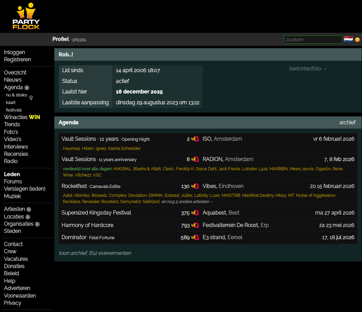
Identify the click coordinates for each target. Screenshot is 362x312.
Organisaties (18, 224)
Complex (117, 195)
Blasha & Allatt (147, 168)
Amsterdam (228, 139)
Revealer (90, 201)
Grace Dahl (205, 168)
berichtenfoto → (308, 69)
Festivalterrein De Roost (230, 225)
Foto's (11, 132)
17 (324, 237)
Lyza (263, 168)
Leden (12, 174)
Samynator (130, 201)
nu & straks (16, 95)
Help (9, 281)
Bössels (99, 195)
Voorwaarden (20, 296)
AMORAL (122, 168)
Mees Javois (302, 168)
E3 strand (214, 237)
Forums (13, 181)
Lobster (249, 168)
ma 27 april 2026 (334, 213)
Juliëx (186, 195)
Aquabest (214, 213)
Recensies (16, 154)
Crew (10, 251)
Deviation (137, 195)
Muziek (12, 196)
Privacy (12, 303)
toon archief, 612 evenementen (95, 253)
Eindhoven (231, 186)
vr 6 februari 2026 (333, 139)
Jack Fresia (229, 168)
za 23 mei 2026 (336, 225)
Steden (12, 231)
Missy (281, 195)
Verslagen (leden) (24, 189)
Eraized (172, 195)
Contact (13, 244)
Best (233, 213)
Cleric (168, 168)
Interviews (16, 147)
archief (347, 122)
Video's (12, 139)
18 (332, 237)
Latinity (201, 195)
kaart (10, 102)
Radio (10, 161)
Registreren (17, 59)
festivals (14, 110)
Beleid (11, 273)
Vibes (209, 186)
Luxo (215, 195)
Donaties (14, 266)
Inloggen (14, 52)
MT (291, 195)
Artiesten (14, 209)
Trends (12, 124)
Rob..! (66, 55)
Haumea (71, 148)
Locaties (14, 217)
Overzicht (15, 73)
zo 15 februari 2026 (332, 186)
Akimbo (82, 195)
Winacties (22, 117)
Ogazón (323, 168)
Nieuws (13, 80)
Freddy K (184, 168)
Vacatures (16, 259)
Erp (265, 225)
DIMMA (156, 195)
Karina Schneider (124, 148)
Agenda (13, 87)
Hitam (88, 148)
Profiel (60, 39)
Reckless (71, 201)
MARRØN (278, 168)
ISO (207, 139)
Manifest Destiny (258, 195)
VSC (97, 175)
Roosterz (109, 201)
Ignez (101, 148)
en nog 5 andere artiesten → (187, 201)
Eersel (234, 237)
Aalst (67, 195)
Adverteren (17, 288)
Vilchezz (83, 175)
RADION (212, 159)
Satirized (151, 201)
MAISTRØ (231, 195)
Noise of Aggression (315, 195)
